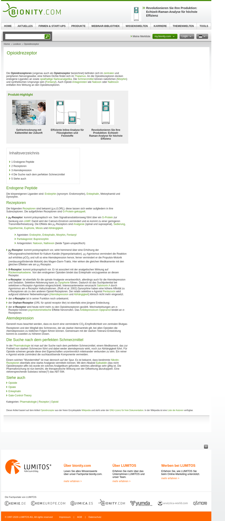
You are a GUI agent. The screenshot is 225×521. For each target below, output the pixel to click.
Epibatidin (101, 362)
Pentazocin (109, 291)
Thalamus (80, 76)
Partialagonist (24, 239)
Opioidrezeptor (47, 410)
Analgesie (79, 224)
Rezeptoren (29, 208)
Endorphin (50, 193)
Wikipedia (86, 410)
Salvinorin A (103, 285)
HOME (8, 26)
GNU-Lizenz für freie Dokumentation (126, 410)
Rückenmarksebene (19, 272)
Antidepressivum (89, 309)
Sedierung (119, 224)
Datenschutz (95, 517)
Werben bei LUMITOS (178, 465)
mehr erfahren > (73, 481)
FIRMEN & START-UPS (51, 26)
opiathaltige (46, 79)
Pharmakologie (21, 345)
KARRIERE (160, 26)
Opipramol (105, 309)
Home (7, 44)
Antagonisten (79, 82)
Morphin (121, 79)
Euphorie (29, 228)
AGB (79, 517)
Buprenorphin (41, 239)
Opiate (12, 387)
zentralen (109, 73)
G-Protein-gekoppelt (74, 211)
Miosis (39, 228)
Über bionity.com (77, 465)
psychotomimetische (39, 309)
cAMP (27, 221)
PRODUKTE (78, 26)
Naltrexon (113, 82)
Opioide (12, 382)
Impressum (64, 517)
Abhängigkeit (55, 228)
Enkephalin (93, 193)
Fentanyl (51, 82)
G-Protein (107, 217)
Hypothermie (15, 228)
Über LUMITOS (124, 465)
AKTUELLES (25, 26)
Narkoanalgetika (63, 79)
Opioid (54, 401)
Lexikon (17, 44)
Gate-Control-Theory (20, 395)
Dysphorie (64, 282)
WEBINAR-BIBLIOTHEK (105, 26)
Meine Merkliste (141, 36)
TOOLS (204, 26)
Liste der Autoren (176, 410)
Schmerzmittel (86, 79)
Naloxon (96, 82)
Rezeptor (44, 401)
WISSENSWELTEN (137, 26)
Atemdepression (59, 294)
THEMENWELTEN (183, 26)
